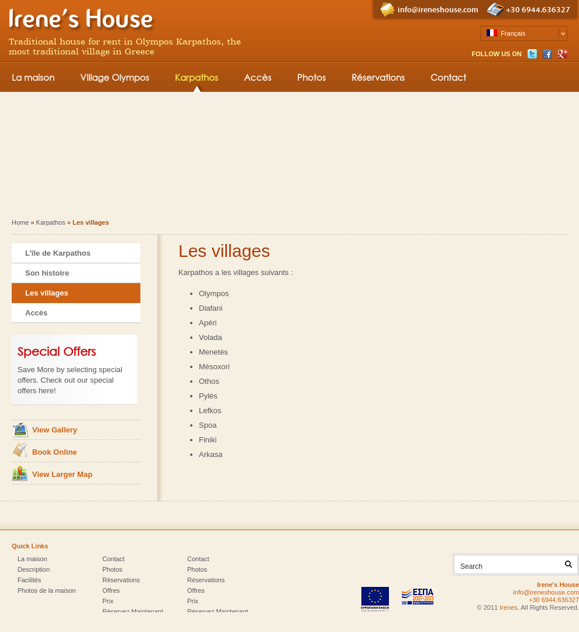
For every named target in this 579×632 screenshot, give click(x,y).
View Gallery (54, 429)
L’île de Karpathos (58, 253)
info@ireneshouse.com (438, 10)
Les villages (46, 292)
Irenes (508, 607)
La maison (33, 77)
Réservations (378, 77)
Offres (111, 590)
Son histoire (47, 273)
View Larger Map (62, 474)
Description (34, 569)
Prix (107, 600)
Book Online (54, 452)
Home (20, 222)
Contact (448, 77)
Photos (311, 77)
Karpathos (196, 77)
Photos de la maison (47, 590)
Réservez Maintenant (132, 611)
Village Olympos (114, 77)
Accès (257, 77)
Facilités (29, 579)
